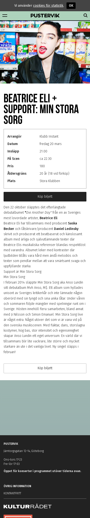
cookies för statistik (48, 6)
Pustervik (45, 16)
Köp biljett (45, 197)
